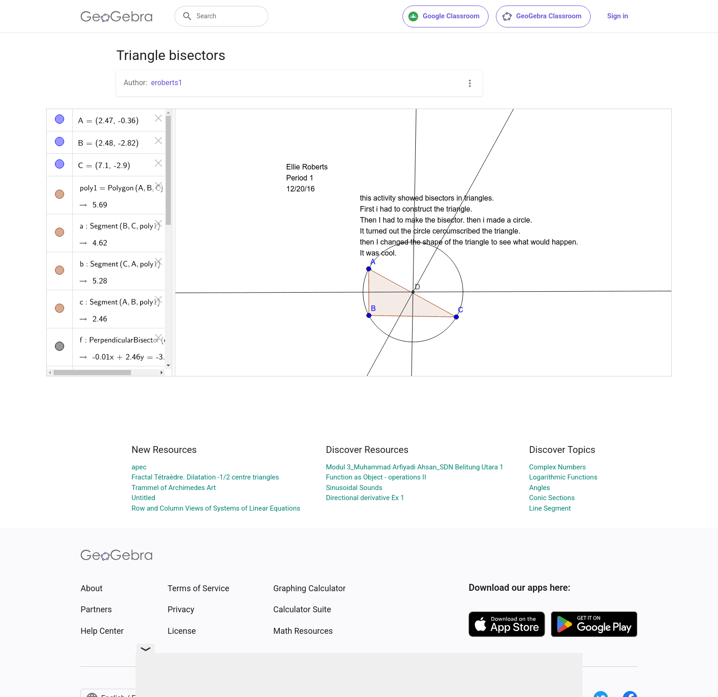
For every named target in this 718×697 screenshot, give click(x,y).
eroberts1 (167, 82)
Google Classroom (443, 16)
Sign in (617, 16)
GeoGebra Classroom (541, 16)
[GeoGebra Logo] (116, 16)
